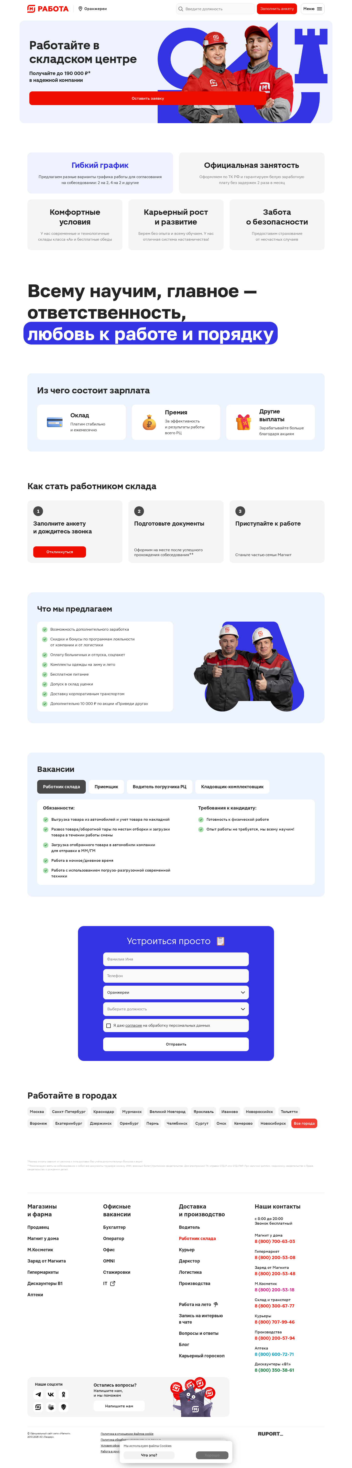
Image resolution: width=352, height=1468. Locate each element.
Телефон (115, 975)
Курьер (187, 1249)
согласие (133, 1025)
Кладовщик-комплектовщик (232, 786)
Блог (184, 1344)
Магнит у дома (43, 1238)
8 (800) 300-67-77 (274, 1305)
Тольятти (304, 1112)
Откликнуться (59, 551)
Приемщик (106, 786)
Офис (109, 1249)
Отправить (176, 1044)
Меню (312, 9)
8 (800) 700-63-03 (275, 1241)
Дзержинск (105, 1126)
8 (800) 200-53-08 (275, 1257)
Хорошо (203, 1455)
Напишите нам (119, 1406)
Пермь (160, 1126)
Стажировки (116, 1272)
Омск (235, 1126)
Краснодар (108, 1112)
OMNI (109, 1260)
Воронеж (39, 1126)
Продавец (38, 1227)
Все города (40, 1140)
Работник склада (61, 786)
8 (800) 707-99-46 (275, 1322)
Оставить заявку (68, 98)
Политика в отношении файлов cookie (127, 1434)
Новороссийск (272, 1112)
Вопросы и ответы (199, 1333)
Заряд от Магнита (46, 1260)
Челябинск (186, 1126)
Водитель (189, 1227)
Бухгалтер (114, 1227)
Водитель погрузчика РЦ (160, 786)
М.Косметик (40, 1249)
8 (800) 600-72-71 (274, 1354)
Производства (194, 1283)
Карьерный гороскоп (202, 1355)
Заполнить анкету (277, 8)
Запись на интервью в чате (201, 1319)
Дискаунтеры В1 (45, 1283)
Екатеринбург (70, 1126)
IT (109, 1283)
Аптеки (35, 1294)
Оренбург (135, 1126)
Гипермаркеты (43, 1272)
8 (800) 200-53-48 (275, 1273)
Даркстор (189, 1260)
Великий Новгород (175, 1112)
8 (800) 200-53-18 (274, 1289)
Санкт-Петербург (71, 1112)
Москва (37, 1112)
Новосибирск (290, 1126)
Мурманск (138, 1112)
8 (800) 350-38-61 (274, 1370)
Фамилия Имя (120, 959)
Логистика (190, 1272)
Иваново (241, 1112)
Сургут (213, 1126)
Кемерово (258, 1126)
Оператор (113, 1238)
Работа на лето (198, 1304)
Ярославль (213, 1112)
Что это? (149, 1455)
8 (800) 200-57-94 (275, 1338)
